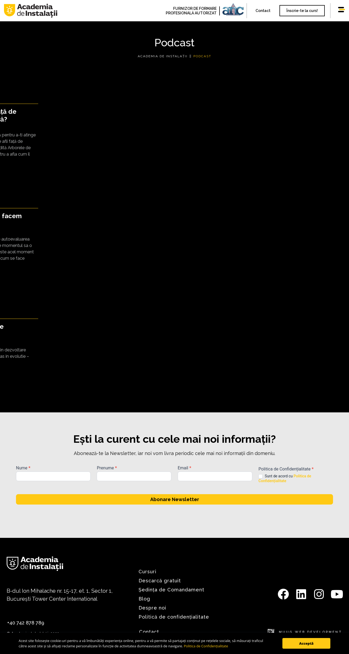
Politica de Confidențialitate (206, 646)
